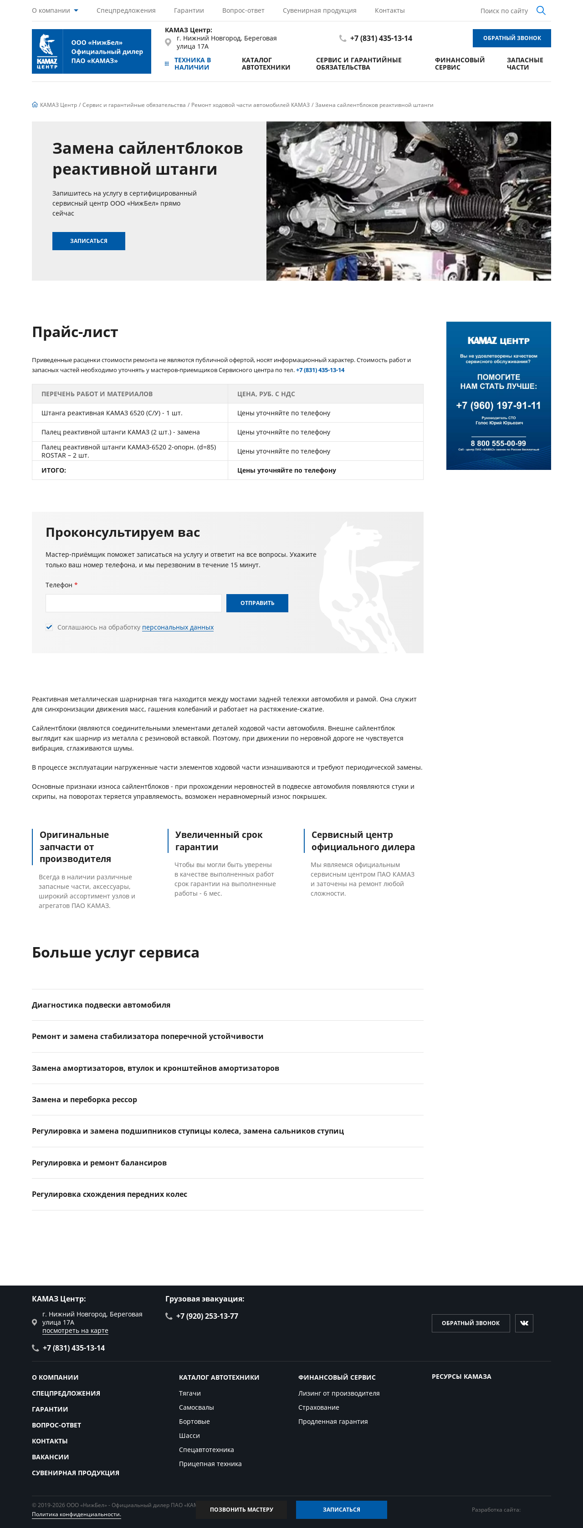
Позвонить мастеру (241, 1509)
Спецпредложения (126, 10)
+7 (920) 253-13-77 (201, 1316)
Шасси (189, 1435)
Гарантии (189, 10)
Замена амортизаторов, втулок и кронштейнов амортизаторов (155, 1068)
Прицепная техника (210, 1463)
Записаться (88, 241)
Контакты (390, 10)
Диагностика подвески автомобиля (101, 1005)
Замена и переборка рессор (84, 1099)
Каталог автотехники (266, 63)
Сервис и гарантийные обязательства (359, 63)
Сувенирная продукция (320, 10)
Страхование (318, 1407)
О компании (51, 10)
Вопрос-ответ (243, 10)
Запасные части (525, 63)
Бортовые (194, 1421)
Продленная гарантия (333, 1421)
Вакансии (50, 1456)
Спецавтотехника (206, 1449)
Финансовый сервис (460, 63)
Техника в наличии (188, 63)
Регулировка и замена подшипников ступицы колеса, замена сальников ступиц (188, 1131)
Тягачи (190, 1393)
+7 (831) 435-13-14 (375, 38)
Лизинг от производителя (339, 1393)
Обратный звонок (512, 38)
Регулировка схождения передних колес (109, 1194)
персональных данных (178, 627)
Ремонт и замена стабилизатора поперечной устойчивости (148, 1036)
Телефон (62, 585)
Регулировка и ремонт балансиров (99, 1163)
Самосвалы (196, 1407)
